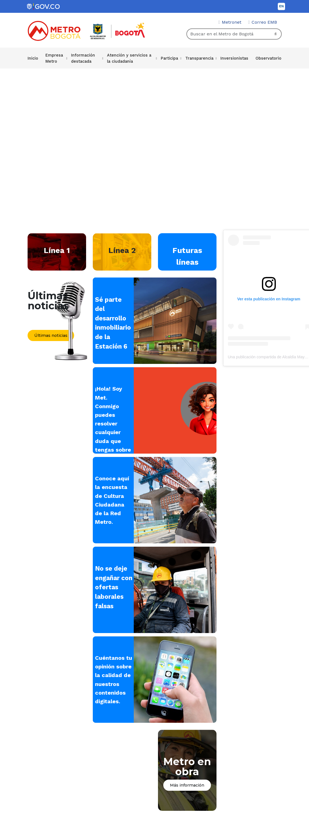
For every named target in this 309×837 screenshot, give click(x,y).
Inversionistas (235, 58)
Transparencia (201, 58)
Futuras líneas (187, 256)
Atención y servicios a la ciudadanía (130, 58)
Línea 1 (57, 250)
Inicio (33, 58)
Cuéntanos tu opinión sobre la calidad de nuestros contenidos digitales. (111, 683)
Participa (170, 58)
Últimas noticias (50, 335)
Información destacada (83, 58)
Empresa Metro (54, 58)
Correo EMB (264, 22)
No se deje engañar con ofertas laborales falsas (113, 587)
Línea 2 (122, 250)
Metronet (231, 22)
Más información (187, 787)
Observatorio (268, 58)
